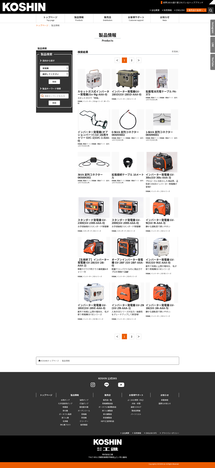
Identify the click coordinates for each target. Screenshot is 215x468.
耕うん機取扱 (107, 410)
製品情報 (79, 18)
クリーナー (84, 421)
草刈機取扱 (107, 414)
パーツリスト (136, 414)
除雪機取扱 (107, 417)
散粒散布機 (84, 407)
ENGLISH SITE (151, 433)
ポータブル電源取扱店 (107, 407)
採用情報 (168, 10)
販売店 (107, 18)
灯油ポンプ (84, 403)
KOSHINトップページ (50, 360)
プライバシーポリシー (170, 433)
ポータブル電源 (65, 414)
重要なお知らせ (165, 403)
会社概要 (155, 10)
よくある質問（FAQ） (136, 400)
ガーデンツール (84, 410)
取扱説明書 (136, 410)
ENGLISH (180, 10)
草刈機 (65, 410)
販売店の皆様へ (196, 10)
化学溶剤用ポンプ (65, 403)
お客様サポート (136, 18)
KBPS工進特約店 (107, 421)
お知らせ (164, 18)
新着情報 (164, 400)
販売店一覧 (107, 400)
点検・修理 (136, 403)
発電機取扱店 (107, 403)
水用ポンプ (65, 400)
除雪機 (84, 417)
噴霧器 (65, 407)
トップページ (50, 18)
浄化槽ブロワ (65, 424)
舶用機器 (83, 424)
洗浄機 (65, 421)
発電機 (84, 414)
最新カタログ (136, 407)
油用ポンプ (84, 400)
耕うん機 (65, 417)
